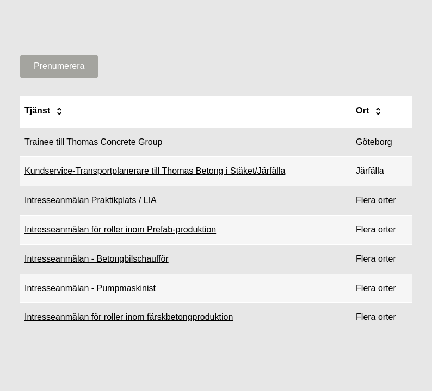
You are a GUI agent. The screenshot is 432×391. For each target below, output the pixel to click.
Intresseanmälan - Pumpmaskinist (90, 288)
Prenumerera (59, 66)
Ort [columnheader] (370, 111)
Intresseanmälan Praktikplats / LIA (90, 200)
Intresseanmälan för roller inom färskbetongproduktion (128, 316)
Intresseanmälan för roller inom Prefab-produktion (120, 229)
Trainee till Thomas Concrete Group (93, 142)
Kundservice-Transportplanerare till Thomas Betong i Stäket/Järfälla (154, 170)
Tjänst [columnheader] (45, 111)
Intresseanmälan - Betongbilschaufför (96, 258)
